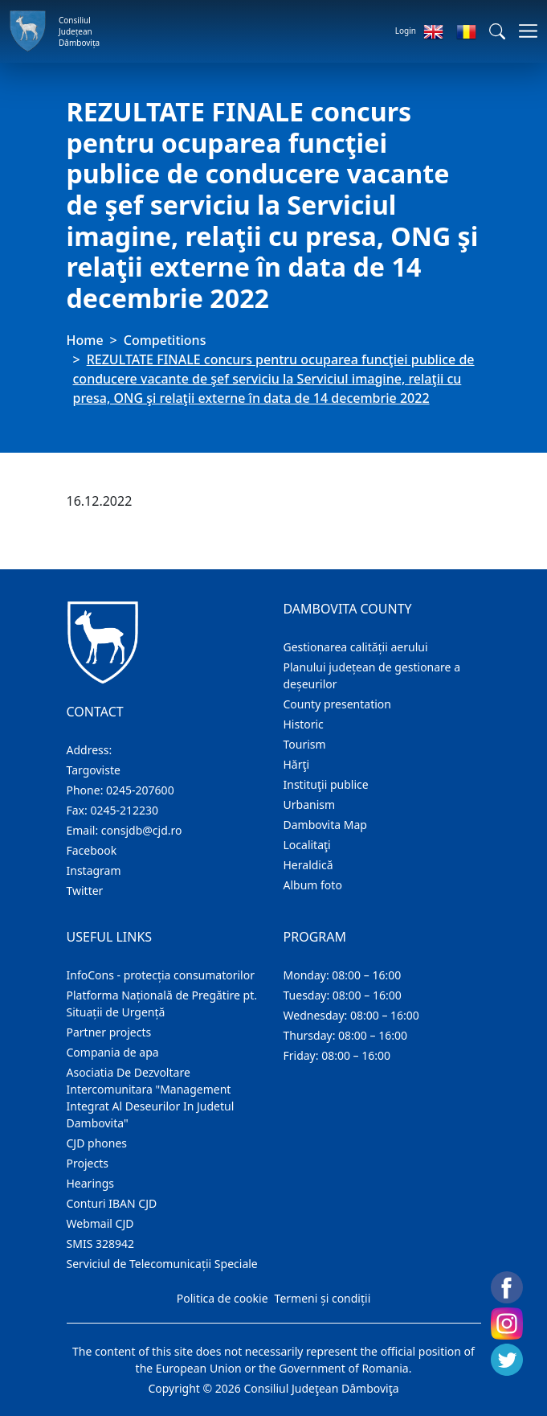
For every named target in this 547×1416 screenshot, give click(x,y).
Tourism (305, 744)
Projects (87, 1163)
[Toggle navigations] (523, 30)
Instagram (94, 870)
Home (85, 340)
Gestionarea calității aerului (356, 647)
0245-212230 (124, 810)
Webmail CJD (100, 1223)
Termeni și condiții (323, 1298)
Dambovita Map (325, 824)
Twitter (85, 890)
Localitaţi (307, 844)
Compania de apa (113, 1052)
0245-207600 (140, 790)
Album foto (313, 885)
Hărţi (297, 764)
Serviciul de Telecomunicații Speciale (162, 1263)
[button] (497, 31)
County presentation (337, 704)
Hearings (91, 1183)
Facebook (92, 850)
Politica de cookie (222, 1298)
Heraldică (308, 864)
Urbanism (310, 804)
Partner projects (109, 1032)
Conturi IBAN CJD (112, 1203)
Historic (304, 724)
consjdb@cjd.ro (141, 830)
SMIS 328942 (101, 1243)
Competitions (165, 340)
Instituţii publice (326, 784)
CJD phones (97, 1143)
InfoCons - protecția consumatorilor (161, 975)
